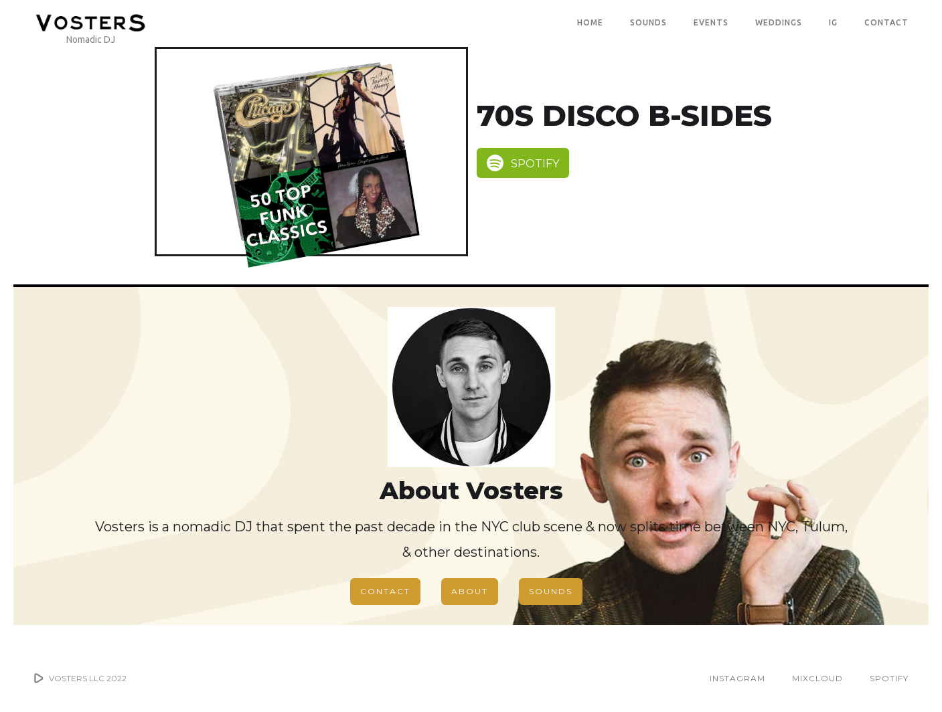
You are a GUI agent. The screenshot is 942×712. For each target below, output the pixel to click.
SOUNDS (648, 22)
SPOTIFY (889, 678)
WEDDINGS (778, 22)
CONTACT (886, 22)
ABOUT (469, 591)
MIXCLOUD (817, 678)
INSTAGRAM (737, 678)
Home (590, 22)
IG (833, 22)
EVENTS (711, 22)
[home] (90, 22)
